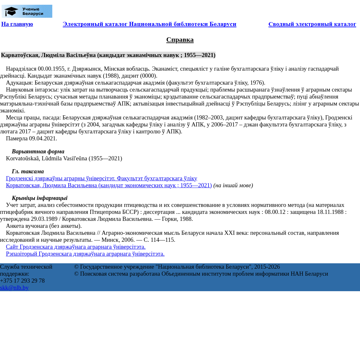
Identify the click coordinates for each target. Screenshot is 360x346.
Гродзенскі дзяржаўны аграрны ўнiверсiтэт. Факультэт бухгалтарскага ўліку (101, 178)
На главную (17, 24)
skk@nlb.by (14, 287)
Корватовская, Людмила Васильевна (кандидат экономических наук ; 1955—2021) (109, 185)
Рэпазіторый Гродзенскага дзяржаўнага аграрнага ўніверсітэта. (85, 253)
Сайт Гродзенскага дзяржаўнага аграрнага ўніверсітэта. (76, 246)
